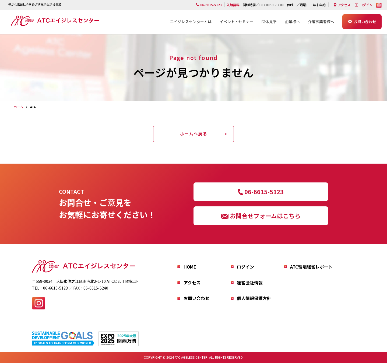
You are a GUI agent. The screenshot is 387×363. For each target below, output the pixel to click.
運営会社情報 (250, 282)
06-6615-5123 (264, 191)
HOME (190, 266)
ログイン (366, 4)
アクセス (344, 4)
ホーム (18, 106)
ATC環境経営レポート (311, 266)
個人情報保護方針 (254, 298)
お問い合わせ (365, 21)
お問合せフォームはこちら (265, 215)
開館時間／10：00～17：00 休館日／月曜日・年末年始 (276, 4)
